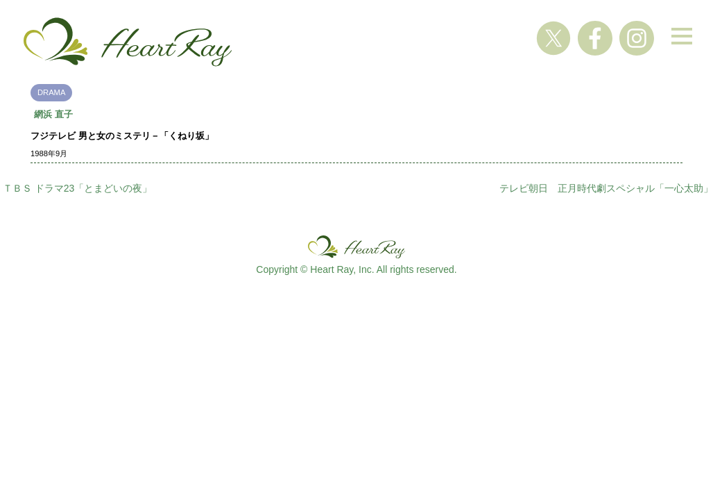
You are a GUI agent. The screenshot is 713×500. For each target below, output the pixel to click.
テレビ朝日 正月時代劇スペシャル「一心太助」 (606, 188)
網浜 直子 (53, 114)
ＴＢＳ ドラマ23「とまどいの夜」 (77, 188)
